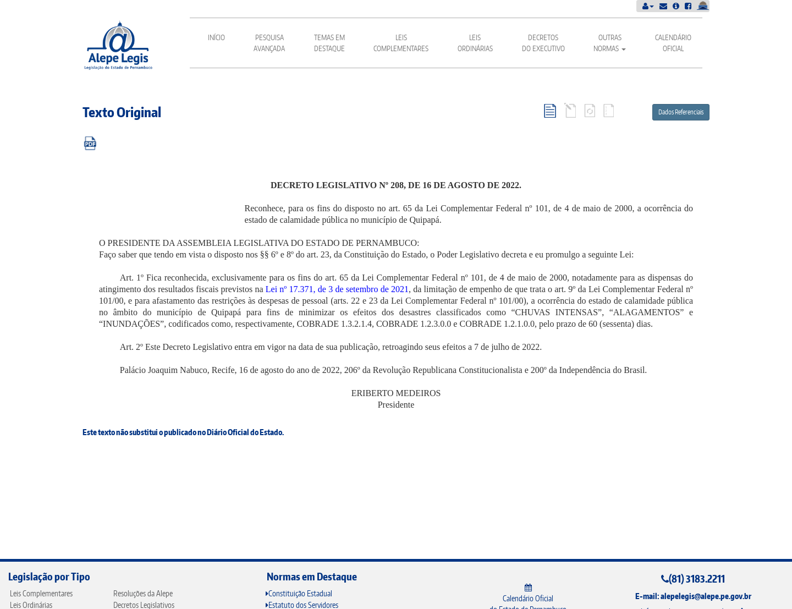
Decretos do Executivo (543, 43)
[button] (648, 5)
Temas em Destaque (329, 43)
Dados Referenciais (680, 112)
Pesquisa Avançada (269, 43)
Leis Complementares (400, 43)
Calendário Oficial (673, 43)
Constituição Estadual (299, 593)
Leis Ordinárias (475, 43)
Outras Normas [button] (609, 43)
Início (216, 37)
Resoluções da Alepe (143, 593)
